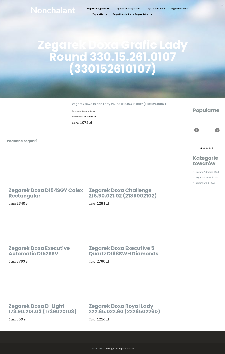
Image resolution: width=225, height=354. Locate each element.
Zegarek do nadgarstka (127, 8)
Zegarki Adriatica (155, 8)
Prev (196, 130)
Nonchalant (53, 10)
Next (217, 130)
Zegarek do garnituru (98, 8)
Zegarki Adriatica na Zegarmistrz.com (133, 14)
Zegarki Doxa (99, 14)
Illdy (100, 348)
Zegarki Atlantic (179, 8)
